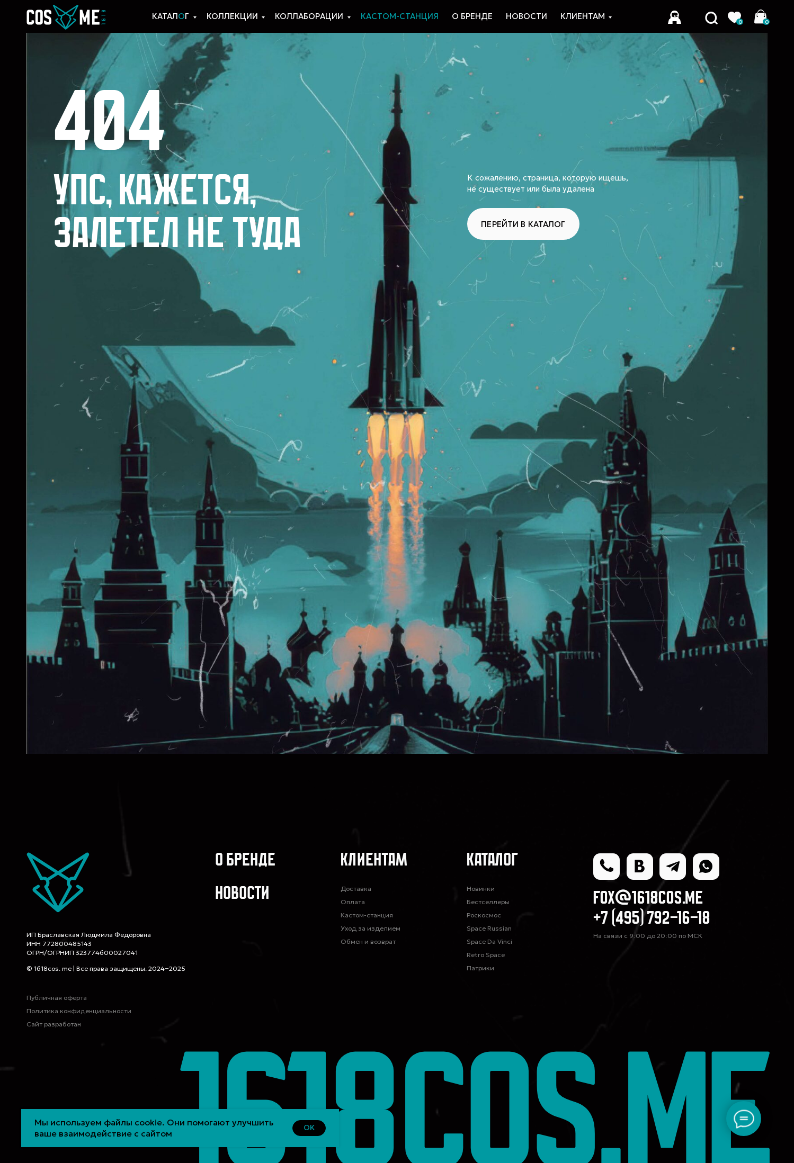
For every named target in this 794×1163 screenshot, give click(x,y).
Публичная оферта (56, 998)
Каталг (170, 16)
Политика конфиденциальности (78, 1011)
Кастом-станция (367, 915)
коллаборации (309, 16)
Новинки (481, 888)
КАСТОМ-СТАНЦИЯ (400, 16)
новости (526, 16)
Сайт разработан (53, 1024)
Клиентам (582, 16)
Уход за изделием (370, 928)
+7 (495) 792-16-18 (651, 919)
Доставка (356, 888)
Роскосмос (484, 915)
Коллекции (232, 16)
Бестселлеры (488, 902)
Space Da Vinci (489, 941)
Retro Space (486, 955)
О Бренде (472, 16)
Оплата (353, 902)
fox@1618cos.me (648, 899)
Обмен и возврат (368, 941)
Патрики (480, 968)
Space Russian (489, 928)
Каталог (493, 861)
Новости (242, 894)
